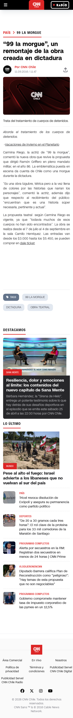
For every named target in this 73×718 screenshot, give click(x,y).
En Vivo (36, 660)
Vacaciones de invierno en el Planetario (32, 144)
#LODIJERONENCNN (30, 566)
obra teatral (40, 307)
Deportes (25, 516)
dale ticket (27, 243)
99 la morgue (29, 32)
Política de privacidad (12, 669)
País (7, 32)
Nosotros (61, 660)
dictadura (13, 307)
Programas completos (34, 543)
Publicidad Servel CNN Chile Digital (61, 669)
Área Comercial (12, 660)
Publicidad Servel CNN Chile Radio (12, 680)
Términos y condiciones (36, 669)
